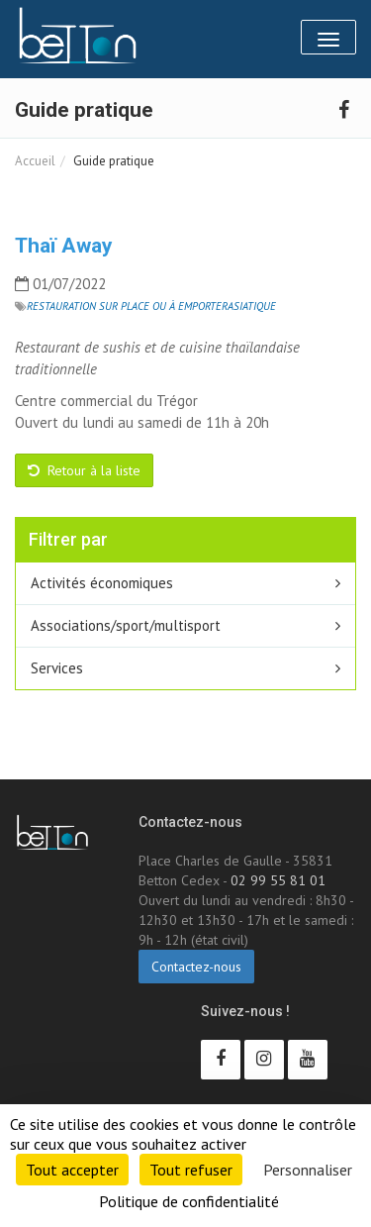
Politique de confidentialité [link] (189, 1201)
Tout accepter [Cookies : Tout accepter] (72, 1169)
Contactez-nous (196, 966)
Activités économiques (102, 582)
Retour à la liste (84, 470)
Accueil (35, 161)
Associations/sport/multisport (126, 625)
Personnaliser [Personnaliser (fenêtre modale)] (307, 1169)
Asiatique (252, 306)
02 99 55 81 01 (278, 880)
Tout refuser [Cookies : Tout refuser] (190, 1169)
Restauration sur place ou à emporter (127, 306)
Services (57, 668)
